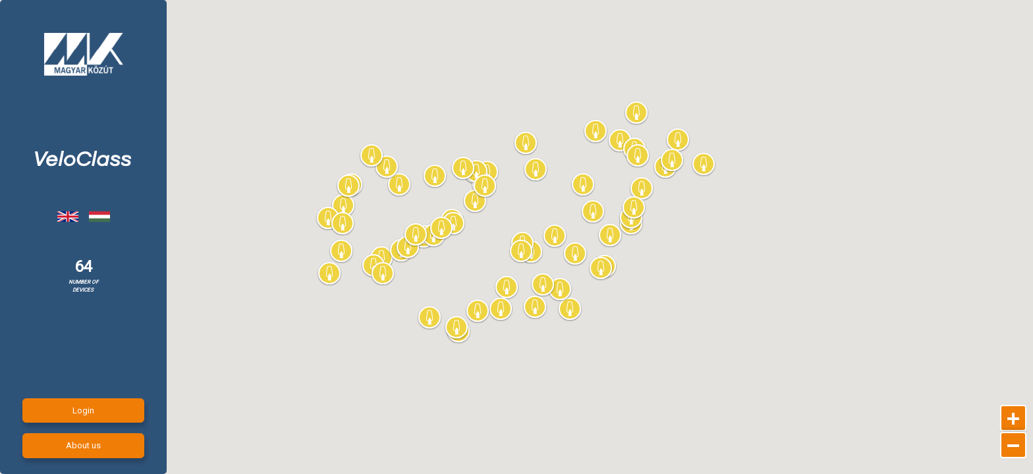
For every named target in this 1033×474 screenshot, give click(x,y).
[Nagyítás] (1013, 418)
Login (83, 410)
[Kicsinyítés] (1013, 445)
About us (83, 445)
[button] (611, 236)
